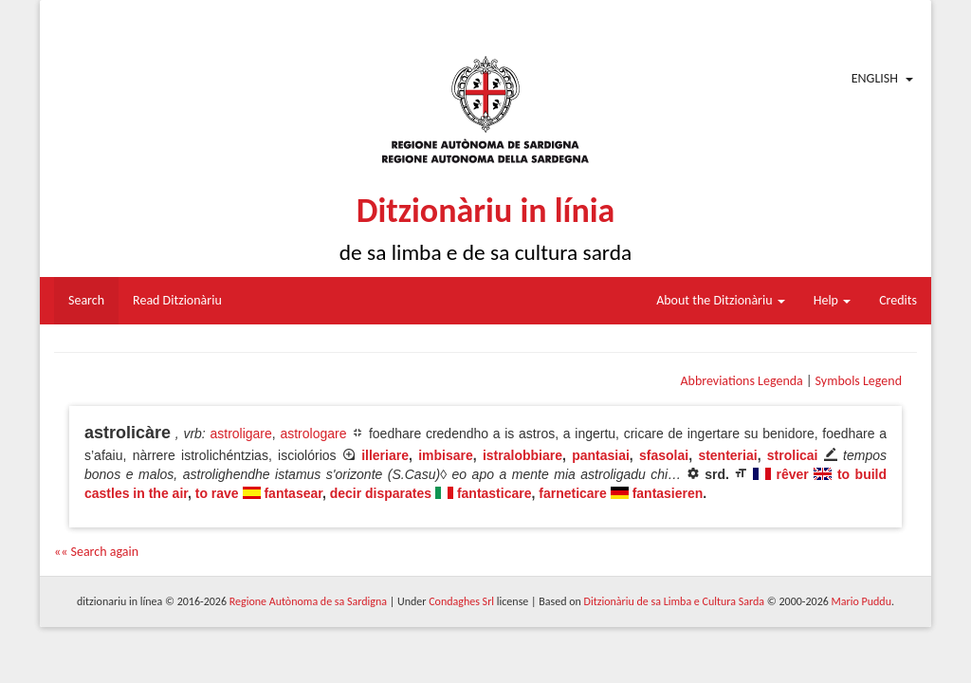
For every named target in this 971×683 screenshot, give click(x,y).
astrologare (313, 433)
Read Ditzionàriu (177, 300)
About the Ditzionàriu (720, 300)
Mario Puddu (861, 601)
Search (86, 300)
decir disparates (380, 493)
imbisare (445, 455)
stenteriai (727, 455)
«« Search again (96, 552)
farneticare (573, 493)
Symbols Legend (858, 381)
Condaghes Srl (461, 601)
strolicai (792, 455)
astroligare (240, 433)
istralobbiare (522, 455)
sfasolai (663, 455)
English (875, 78)
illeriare (385, 455)
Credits (898, 300)
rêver (793, 474)
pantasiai (601, 455)
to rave (217, 493)
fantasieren (668, 493)
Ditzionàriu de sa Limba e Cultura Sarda (674, 601)
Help (832, 300)
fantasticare (494, 493)
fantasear (292, 493)
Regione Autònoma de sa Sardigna (308, 601)
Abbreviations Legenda (741, 381)
